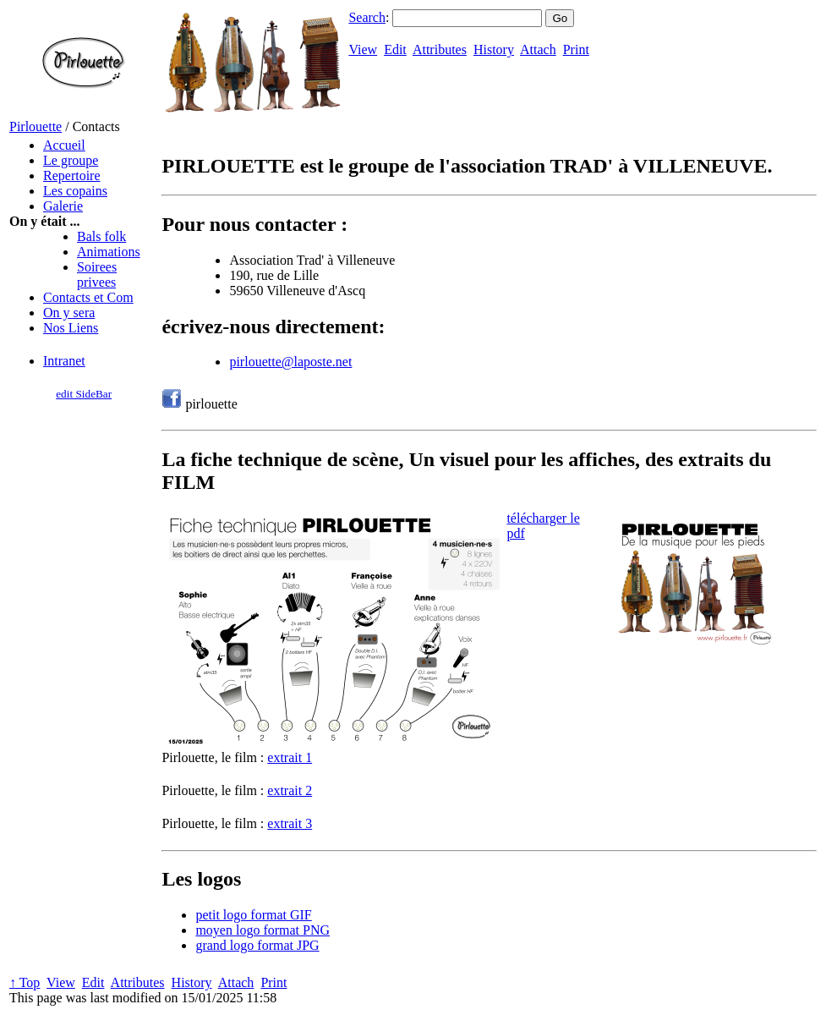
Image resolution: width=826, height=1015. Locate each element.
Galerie (63, 206)
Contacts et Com (88, 297)
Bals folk (101, 236)
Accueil (64, 145)
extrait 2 (289, 790)
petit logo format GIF (253, 915)
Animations (108, 251)
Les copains (75, 191)
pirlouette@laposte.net (290, 361)
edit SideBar (84, 393)
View (362, 49)
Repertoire (72, 175)
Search (367, 17)
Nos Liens (70, 328)
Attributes (440, 49)
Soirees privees (97, 274)
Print (576, 49)
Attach (538, 49)
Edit (395, 49)
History (493, 49)
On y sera (69, 312)
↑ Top (24, 982)
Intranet (64, 361)
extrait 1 (289, 757)
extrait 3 (289, 823)
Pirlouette (35, 126)
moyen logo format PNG (262, 930)
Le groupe (70, 160)
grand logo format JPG (257, 945)
